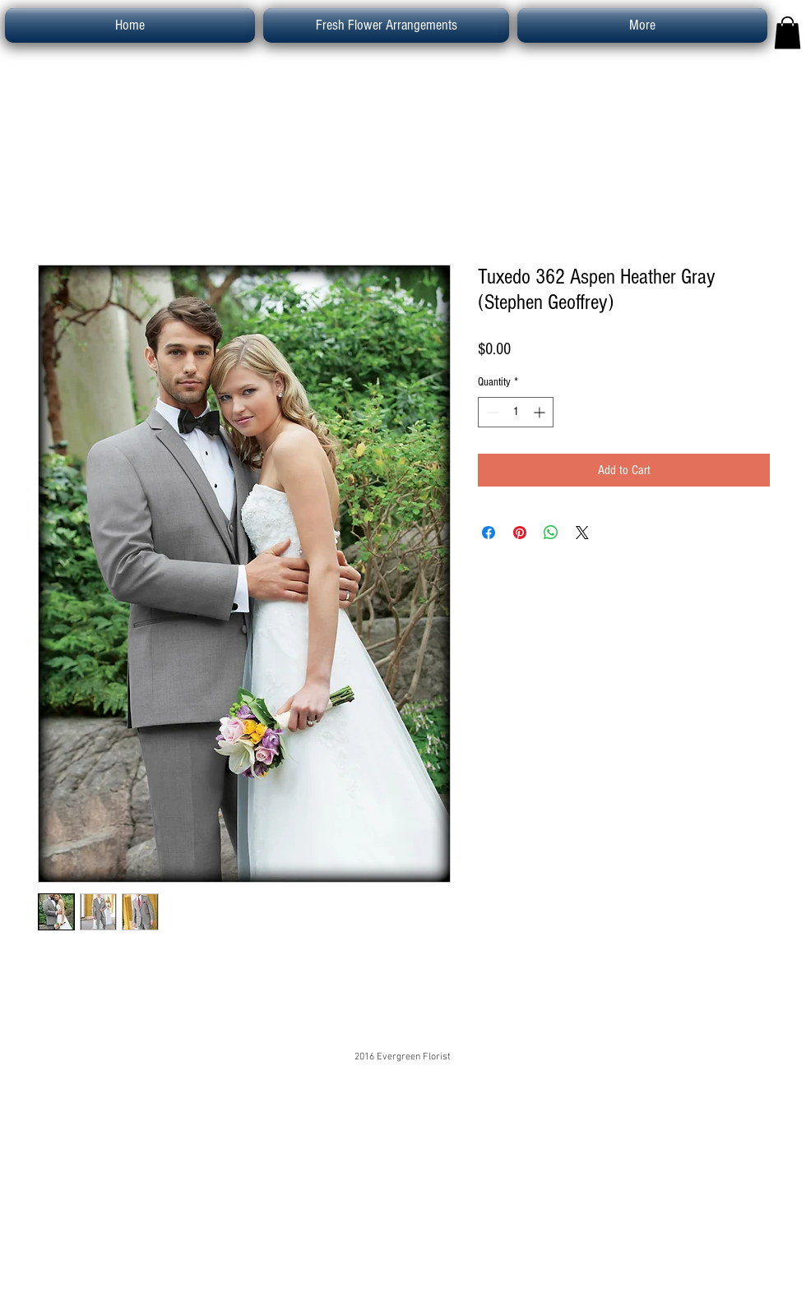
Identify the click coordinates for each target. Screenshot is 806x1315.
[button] (787, 32)
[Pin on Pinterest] (520, 532)
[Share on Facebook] (488, 532)
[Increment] (540, 412)
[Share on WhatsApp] (551, 532)
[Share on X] (582, 532)
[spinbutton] (515, 412)
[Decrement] (490, 412)
